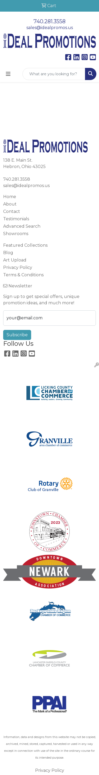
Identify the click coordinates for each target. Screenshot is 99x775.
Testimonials (16, 218)
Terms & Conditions (23, 274)
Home (9, 196)
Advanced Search (21, 226)
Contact (11, 211)
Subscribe (17, 334)
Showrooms (15, 233)
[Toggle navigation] (8, 74)
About (10, 204)
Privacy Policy (17, 267)
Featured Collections (25, 245)
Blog (8, 252)
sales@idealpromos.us (49, 27)
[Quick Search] (53, 74)
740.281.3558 (49, 21)
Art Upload (14, 260)
